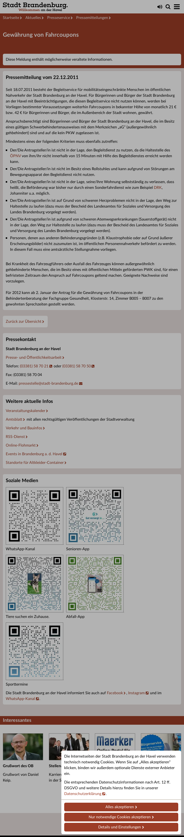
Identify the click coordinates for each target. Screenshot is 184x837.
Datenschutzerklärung (82, 794)
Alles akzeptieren (119, 807)
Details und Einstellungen (119, 827)
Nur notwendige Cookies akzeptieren (120, 817)
